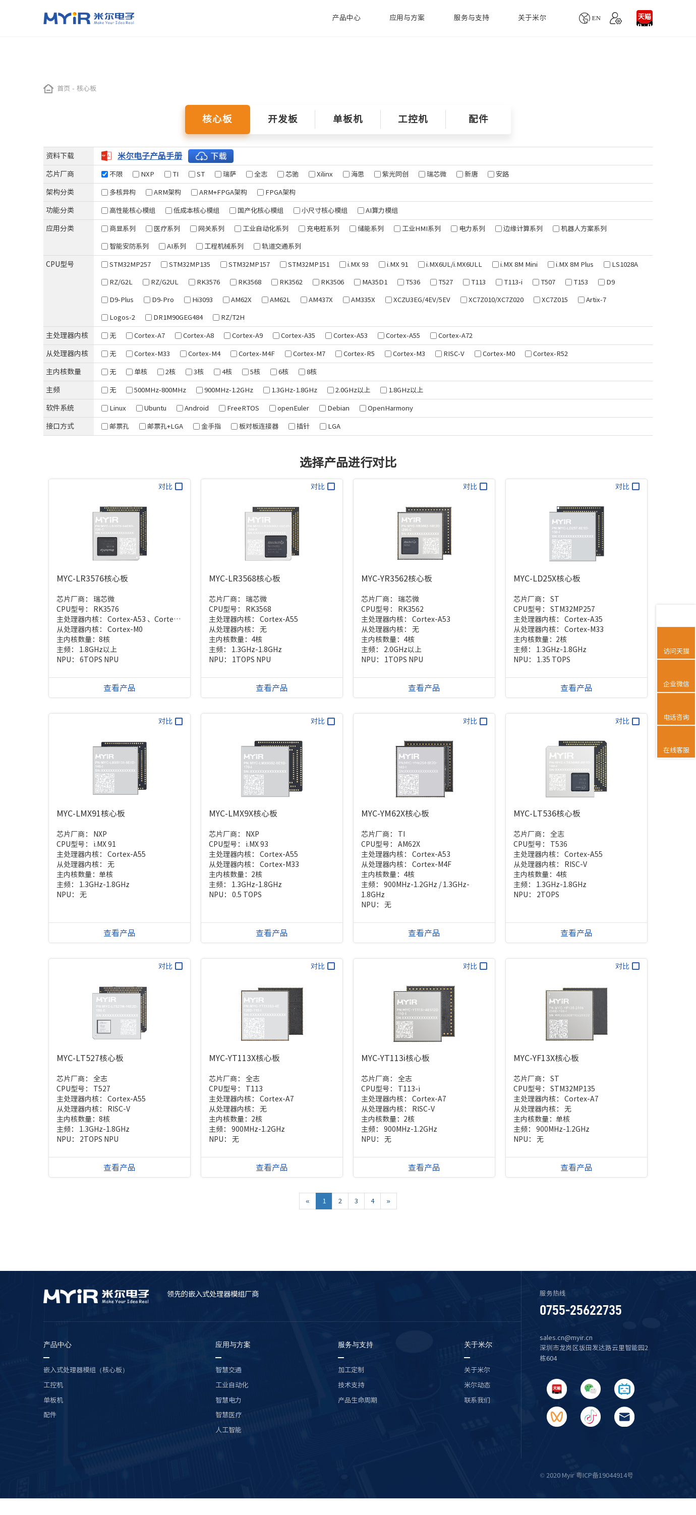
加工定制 (351, 1369)
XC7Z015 (551, 299)
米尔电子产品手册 (167, 156)
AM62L (276, 299)
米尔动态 (477, 1384)
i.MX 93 (354, 264)
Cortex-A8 (194, 335)
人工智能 (228, 1429)
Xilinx (321, 174)
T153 (576, 281)
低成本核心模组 (192, 210)
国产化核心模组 (256, 210)
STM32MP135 (185, 264)
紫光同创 (391, 174)
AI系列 (172, 246)
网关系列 (207, 228)
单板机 (53, 1400)
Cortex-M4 (200, 353)
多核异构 (118, 192)
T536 (408, 281)
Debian (334, 408)
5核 (251, 371)
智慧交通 (228, 1369)
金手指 (207, 426)
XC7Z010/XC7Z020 (492, 299)
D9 (606, 281)
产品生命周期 (357, 1400)
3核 (195, 371)
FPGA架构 (276, 192)
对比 (170, 486)
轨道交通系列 (277, 246)
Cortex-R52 (546, 353)
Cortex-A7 (145, 335)
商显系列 (118, 228)
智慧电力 (228, 1400)
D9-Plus (117, 299)
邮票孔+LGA (161, 426)
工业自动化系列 (261, 228)
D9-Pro (159, 299)
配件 (49, 1414)
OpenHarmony (386, 408)
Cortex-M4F (252, 353)
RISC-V (450, 353)
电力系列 (468, 228)
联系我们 (477, 1400)
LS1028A (621, 264)
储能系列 (367, 228)
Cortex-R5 (355, 353)
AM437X (317, 299)
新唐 (467, 174)
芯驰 (288, 174)
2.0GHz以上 (348, 389)
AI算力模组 (378, 210)
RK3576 (204, 281)
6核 (279, 371)
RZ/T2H (229, 317)
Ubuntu (151, 408)
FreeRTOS (239, 408)
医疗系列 (163, 228)
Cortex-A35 (294, 335)
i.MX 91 (393, 264)
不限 (112, 174)
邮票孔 (115, 426)
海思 (353, 174)
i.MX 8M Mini (515, 264)
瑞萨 (225, 174)
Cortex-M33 (148, 353)
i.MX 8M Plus (571, 264)
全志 (256, 174)
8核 (308, 371)
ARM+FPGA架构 (219, 192)
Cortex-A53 (346, 335)
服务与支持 (471, 17)
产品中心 (346, 17)
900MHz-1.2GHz (224, 389)
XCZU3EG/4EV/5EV (417, 299)
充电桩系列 (319, 228)
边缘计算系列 (519, 228)
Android (193, 408)
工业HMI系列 (417, 228)
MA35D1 (370, 281)
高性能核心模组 (128, 210)
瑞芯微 (432, 174)
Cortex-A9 (243, 335)
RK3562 (287, 281)
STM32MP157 (245, 264)
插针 (299, 426)
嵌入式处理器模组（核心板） (86, 1369)
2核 (166, 371)
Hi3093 (198, 299)
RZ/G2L (117, 281)
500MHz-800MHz (156, 389)
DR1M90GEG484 (174, 317)
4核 (223, 371)
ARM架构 (163, 192)
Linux (113, 408)
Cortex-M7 (305, 353)
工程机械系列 (220, 246)
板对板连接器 (254, 426)
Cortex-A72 (451, 335)
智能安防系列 (125, 246)
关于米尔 (532, 17)
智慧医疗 (228, 1414)
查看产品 (119, 688)
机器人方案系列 (580, 228)
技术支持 (351, 1384)
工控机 (53, 1384)
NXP (143, 174)
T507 (544, 281)
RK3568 (245, 281)
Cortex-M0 (495, 353)
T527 (441, 281)
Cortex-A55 (399, 335)
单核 (136, 371)
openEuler (289, 408)
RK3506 (328, 281)
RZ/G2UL (161, 281)
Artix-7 (592, 299)
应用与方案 (407, 17)
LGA (330, 426)
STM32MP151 (304, 264)
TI (171, 174)
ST (197, 174)
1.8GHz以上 (401, 389)
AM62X (237, 299)
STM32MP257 (126, 264)
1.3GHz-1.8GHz (290, 389)
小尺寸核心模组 (320, 210)
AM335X (359, 299)
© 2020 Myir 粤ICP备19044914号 (586, 1475)
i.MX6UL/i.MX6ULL (450, 264)
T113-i (509, 281)
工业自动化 (231, 1384)
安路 (498, 174)
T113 (474, 281)
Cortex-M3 (405, 353)
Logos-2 (118, 317)
